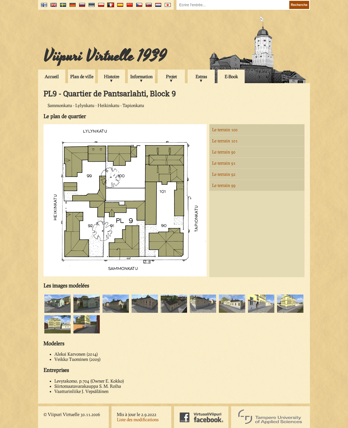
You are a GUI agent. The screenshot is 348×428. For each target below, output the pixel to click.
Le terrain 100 (225, 129)
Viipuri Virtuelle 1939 (105, 56)
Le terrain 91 (223, 162)
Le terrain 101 (225, 140)
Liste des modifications (138, 419)
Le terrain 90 (223, 151)
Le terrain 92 (223, 174)
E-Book (231, 76)
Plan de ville (81, 76)
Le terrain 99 (223, 185)
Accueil (52, 76)
